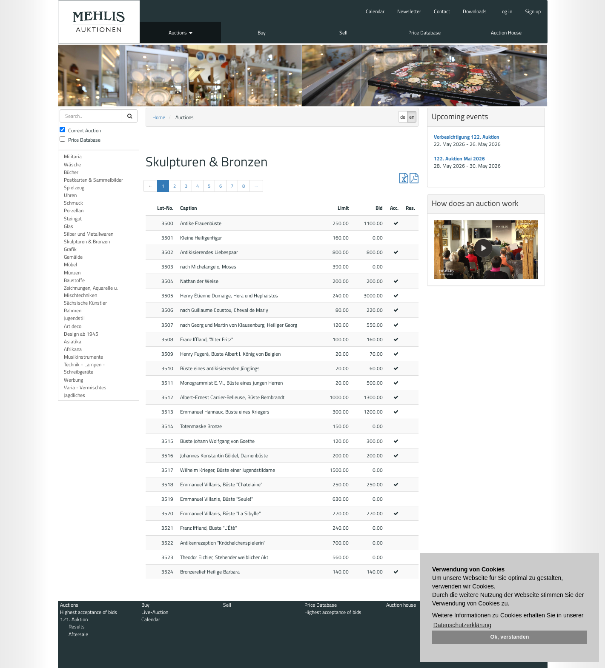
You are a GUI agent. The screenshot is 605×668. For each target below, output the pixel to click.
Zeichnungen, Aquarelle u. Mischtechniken (91, 291)
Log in (505, 11)
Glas (68, 226)
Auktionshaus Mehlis (99, 21)
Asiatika (72, 341)
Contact (442, 11)
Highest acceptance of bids (88, 612)
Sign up (533, 11)
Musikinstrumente (83, 357)
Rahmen (72, 310)
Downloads (475, 11)
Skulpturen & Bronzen (87, 241)
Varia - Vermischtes (85, 387)
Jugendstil (74, 318)
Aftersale (78, 634)
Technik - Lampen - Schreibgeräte (84, 368)
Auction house (401, 605)
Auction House (506, 33)
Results (77, 626)
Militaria (73, 156)
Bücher (71, 172)
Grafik (70, 249)
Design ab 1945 (81, 334)
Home (158, 117)
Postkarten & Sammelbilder (93, 180)
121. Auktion (74, 619)
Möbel (70, 264)
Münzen (72, 272)
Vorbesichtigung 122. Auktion (466, 137)
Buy (262, 33)
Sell (343, 33)
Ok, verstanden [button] (509, 637)
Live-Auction (154, 612)
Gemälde (73, 257)
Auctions (180, 33)
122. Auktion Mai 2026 (459, 158)
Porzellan (73, 210)
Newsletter (409, 11)
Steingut (73, 218)
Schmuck (73, 203)
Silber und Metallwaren (88, 234)
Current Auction (80, 130)
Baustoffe (74, 280)
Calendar (375, 11)
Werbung (73, 380)
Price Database (424, 33)
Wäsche (72, 164)
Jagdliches (74, 395)
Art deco (72, 326)
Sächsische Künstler (85, 303)
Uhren (70, 195)
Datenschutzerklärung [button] (462, 625)
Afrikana (73, 349)
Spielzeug (74, 187)
